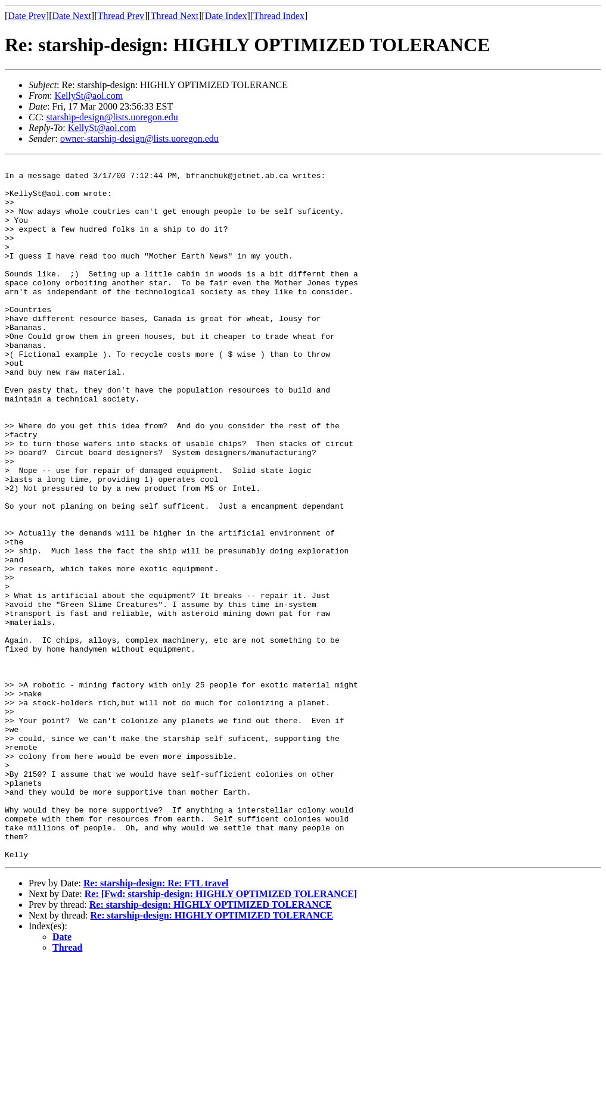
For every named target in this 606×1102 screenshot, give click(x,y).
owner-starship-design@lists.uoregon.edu (139, 138)
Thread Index (278, 16)
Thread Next (174, 16)
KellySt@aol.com (88, 96)
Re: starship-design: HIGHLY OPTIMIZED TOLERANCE (210, 1044)
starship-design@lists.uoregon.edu (112, 117)
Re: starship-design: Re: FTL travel (156, 1022)
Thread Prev (120, 16)
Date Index (226, 16)
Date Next (71, 16)
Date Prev (27, 16)
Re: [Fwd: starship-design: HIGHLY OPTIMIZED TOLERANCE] (221, 1033)
